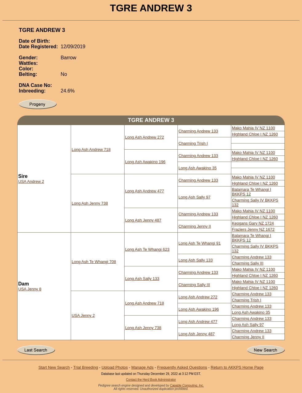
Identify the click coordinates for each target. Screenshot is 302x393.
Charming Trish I (193, 143)
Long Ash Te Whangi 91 (199, 243)
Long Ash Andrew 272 (144, 137)
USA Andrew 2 (31, 181)
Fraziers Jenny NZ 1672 (253, 229)
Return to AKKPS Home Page (237, 367)
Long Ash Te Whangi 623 (147, 249)
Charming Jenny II (194, 226)
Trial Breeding (85, 367)
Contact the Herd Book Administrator (151, 379)
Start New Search (54, 367)
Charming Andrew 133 (198, 131)
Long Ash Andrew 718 (91, 149)
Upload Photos (114, 367)
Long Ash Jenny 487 (143, 220)
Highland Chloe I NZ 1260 (255, 134)
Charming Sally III (248, 263)
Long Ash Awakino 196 (145, 161)
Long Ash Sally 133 (195, 260)
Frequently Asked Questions (182, 367)
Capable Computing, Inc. (187, 385)
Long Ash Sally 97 (194, 197)
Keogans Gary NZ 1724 (253, 223)
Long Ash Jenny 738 (90, 203)
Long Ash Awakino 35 (197, 168)
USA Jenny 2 (83, 315)
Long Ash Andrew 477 (144, 191)
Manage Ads (142, 367)
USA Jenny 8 (29, 289)
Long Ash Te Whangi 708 (94, 261)
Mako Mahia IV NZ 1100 (253, 128)
